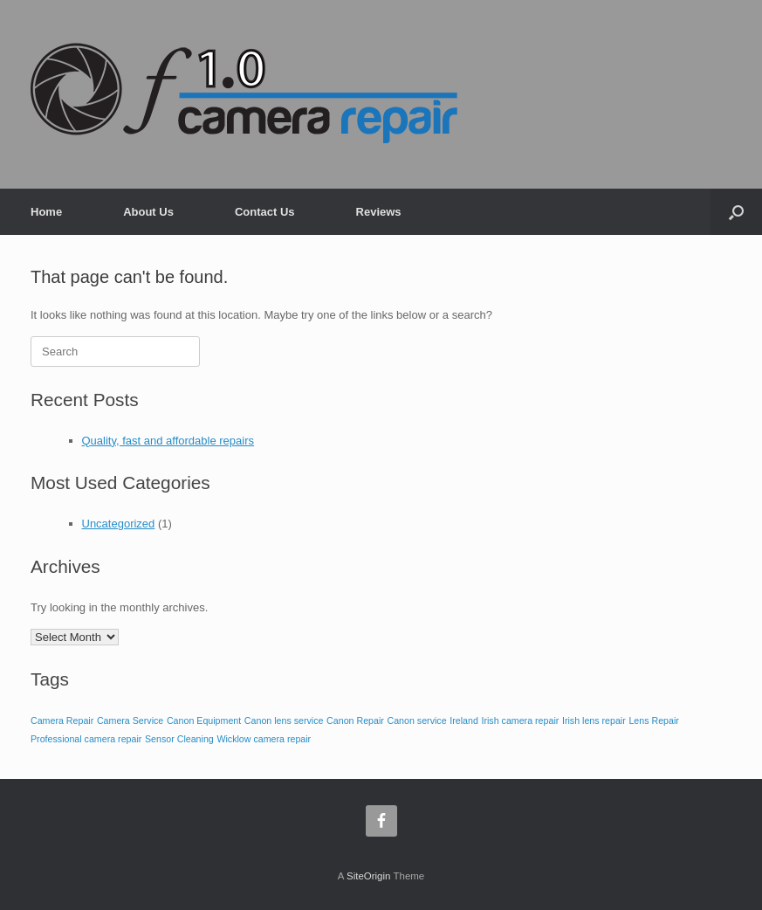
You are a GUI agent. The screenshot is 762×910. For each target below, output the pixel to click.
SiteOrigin (369, 876)
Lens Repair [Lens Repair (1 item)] (653, 720)
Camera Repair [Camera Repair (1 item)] (62, 720)
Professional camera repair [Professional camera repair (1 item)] (86, 739)
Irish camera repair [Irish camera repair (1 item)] (520, 720)
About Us (148, 211)
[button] (736, 212)
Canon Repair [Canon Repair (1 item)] (355, 720)
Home (46, 211)
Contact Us (265, 211)
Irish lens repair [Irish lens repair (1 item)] (594, 720)
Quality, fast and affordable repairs (168, 440)
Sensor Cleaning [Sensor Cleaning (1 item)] (179, 739)
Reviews (379, 211)
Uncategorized (118, 523)
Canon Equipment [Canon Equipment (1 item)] (204, 720)
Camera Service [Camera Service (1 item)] (130, 720)
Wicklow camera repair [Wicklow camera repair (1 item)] (263, 739)
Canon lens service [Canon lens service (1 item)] (284, 720)
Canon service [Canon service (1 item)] (417, 720)
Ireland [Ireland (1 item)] (464, 720)
